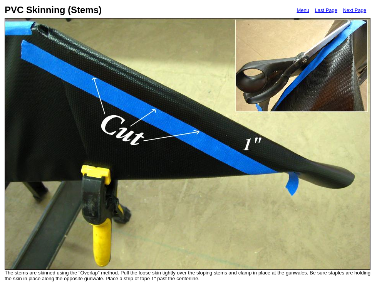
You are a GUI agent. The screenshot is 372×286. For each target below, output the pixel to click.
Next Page (354, 10)
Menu (303, 10)
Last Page (326, 10)
